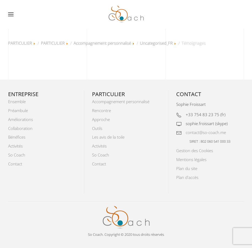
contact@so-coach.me (206, 132)
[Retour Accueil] (126, 14)
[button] (11, 14)
